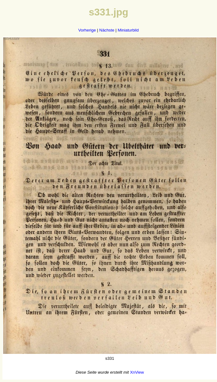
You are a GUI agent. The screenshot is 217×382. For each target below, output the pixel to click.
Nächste (107, 30)
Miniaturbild (128, 30)
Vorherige (87, 30)
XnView (137, 372)
